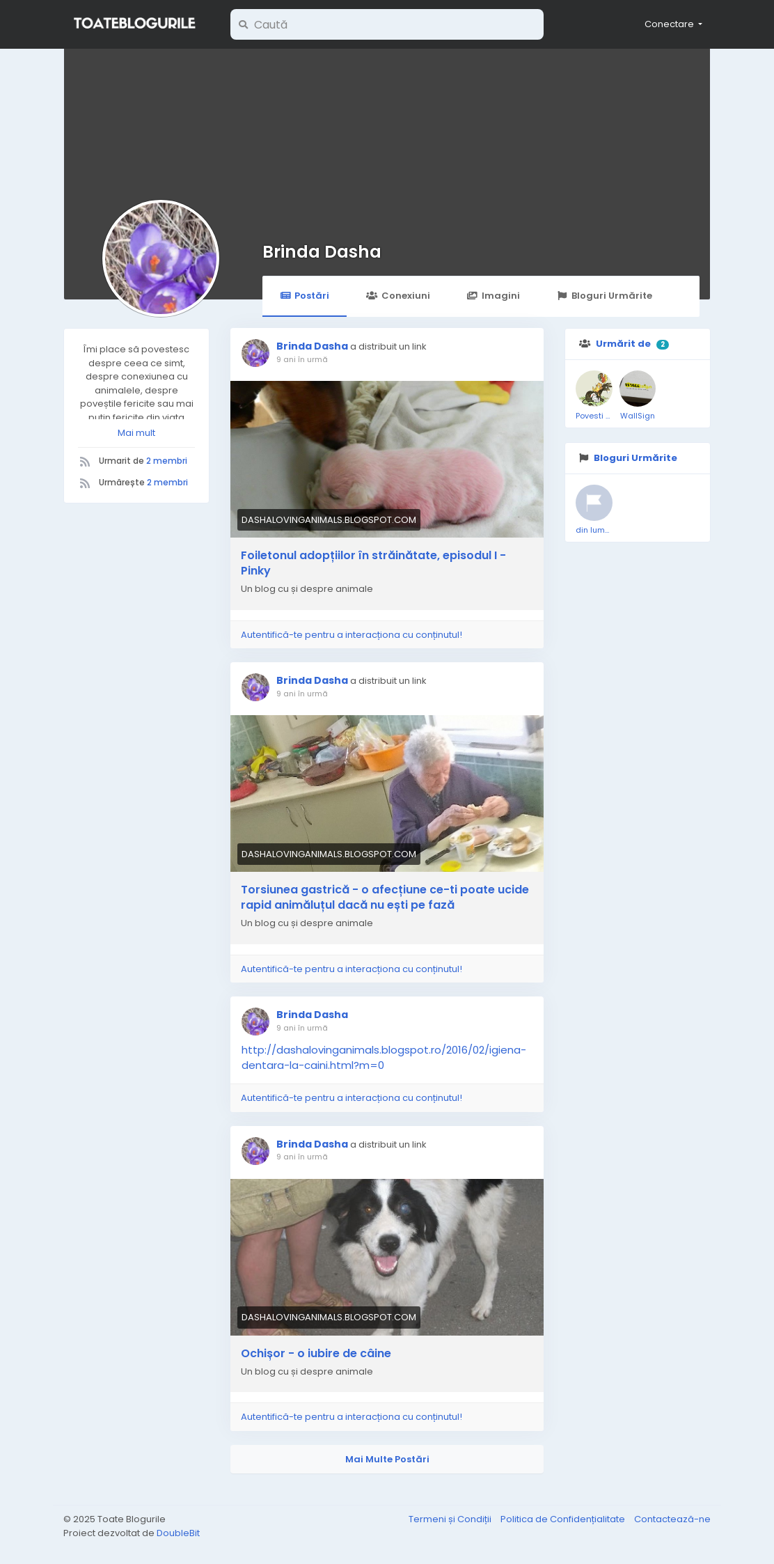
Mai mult (136, 432)
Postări (304, 295)
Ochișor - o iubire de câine (316, 1353)
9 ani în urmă (302, 359)
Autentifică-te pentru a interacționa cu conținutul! (351, 634)
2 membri (166, 461)
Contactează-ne (672, 1519)
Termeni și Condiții (451, 1519)
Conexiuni (397, 295)
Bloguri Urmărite (604, 295)
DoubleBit (178, 1533)
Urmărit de (623, 343)
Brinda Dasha (321, 252)
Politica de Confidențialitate (563, 1519)
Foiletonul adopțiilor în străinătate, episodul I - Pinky (373, 563)
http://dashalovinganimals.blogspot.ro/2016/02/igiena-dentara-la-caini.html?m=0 (384, 1057)
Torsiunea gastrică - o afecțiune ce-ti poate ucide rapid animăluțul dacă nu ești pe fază (385, 897)
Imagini (493, 295)
